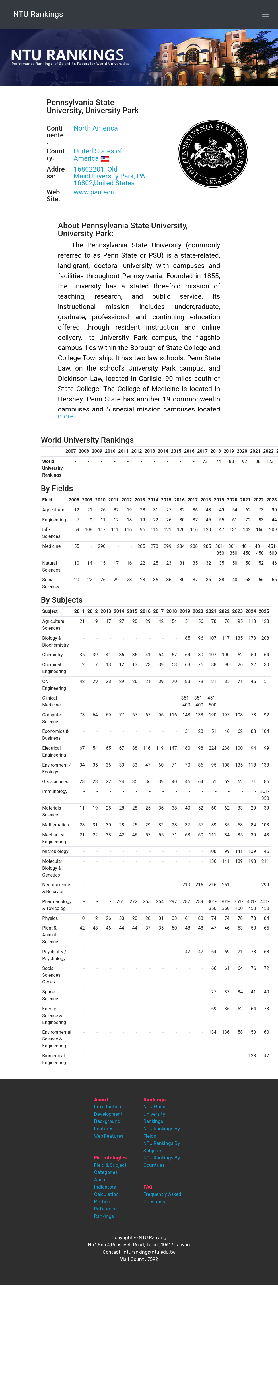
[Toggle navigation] (265, 14)
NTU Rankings (38, 14)
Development (108, 1114)
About (100, 1179)
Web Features (108, 1136)
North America (96, 128)
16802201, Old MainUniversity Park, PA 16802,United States (109, 176)
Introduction (107, 1106)
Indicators (105, 1187)
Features (103, 1128)
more (66, 416)
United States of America (98, 154)
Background (107, 1121)
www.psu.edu (94, 192)
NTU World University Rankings (154, 1114)
